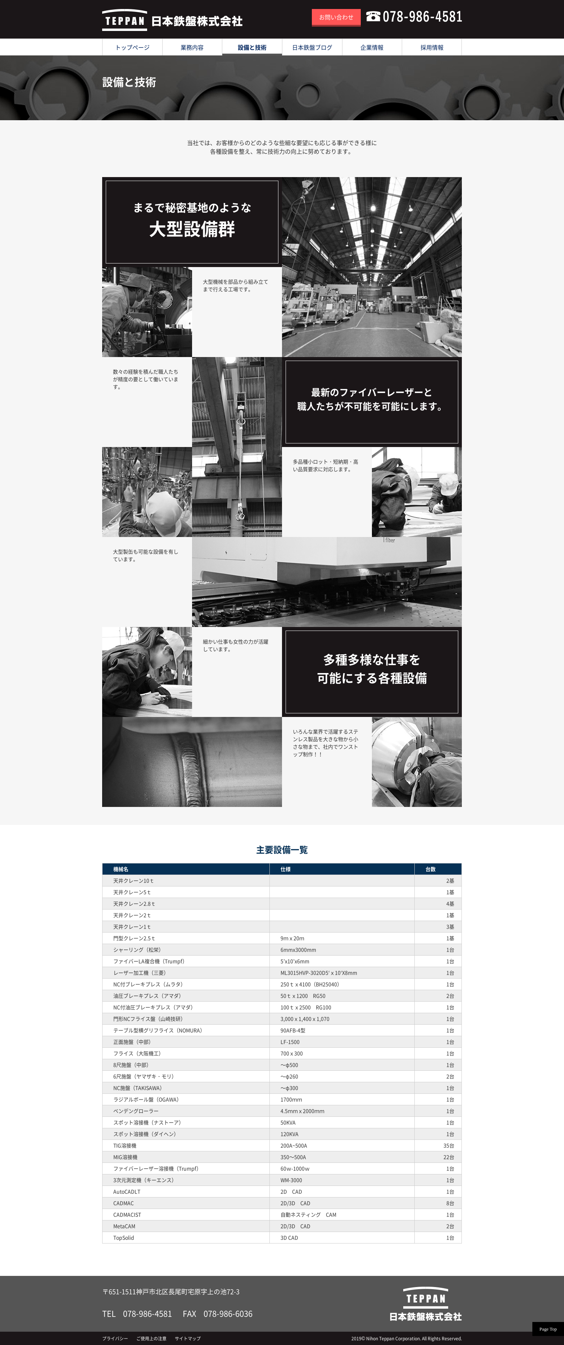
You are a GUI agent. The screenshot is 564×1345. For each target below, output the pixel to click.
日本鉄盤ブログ (312, 47)
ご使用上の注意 (151, 1338)
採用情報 (432, 47)
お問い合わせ (336, 17)
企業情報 (371, 47)
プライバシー (115, 1338)
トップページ (132, 47)
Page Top (548, 1329)
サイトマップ (188, 1338)
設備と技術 (252, 47)
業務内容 (192, 47)
